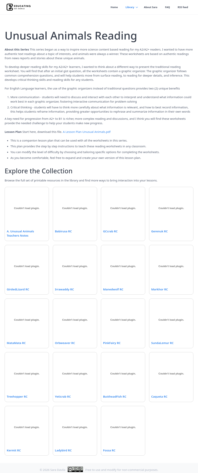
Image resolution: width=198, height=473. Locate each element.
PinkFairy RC (112, 343)
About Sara (150, 7)
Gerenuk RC (159, 231)
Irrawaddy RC (64, 289)
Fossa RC (109, 450)
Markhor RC (159, 289)
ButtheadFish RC (114, 396)
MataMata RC (16, 343)
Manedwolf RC (113, 289)
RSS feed (182, 7)
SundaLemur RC (162, 343)
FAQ (167, 7)
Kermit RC (14, 450)
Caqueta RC (159, 396)
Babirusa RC (63, 231)
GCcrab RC (110, 231)
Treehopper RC (17, 396)
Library (128, 7)
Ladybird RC (63, 450)
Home (113, 7)
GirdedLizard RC (18, 289)
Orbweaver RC (65, 343)
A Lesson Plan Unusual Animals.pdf (86, 132)
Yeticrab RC (63, 396)
